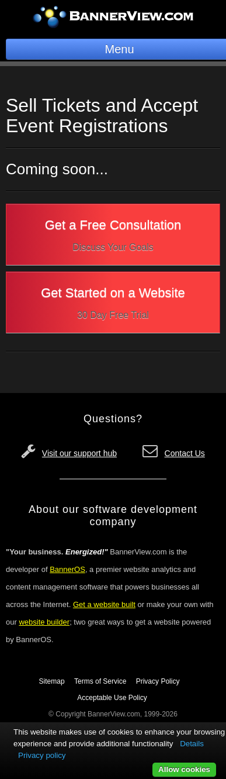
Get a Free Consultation (113, 237)
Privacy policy (41, 755)
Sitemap (52, 681)
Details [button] (192, 743)
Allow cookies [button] (184, 769)
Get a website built (104, 604)
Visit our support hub (79, 453)
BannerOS (67, 569)
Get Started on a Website (113, 305)
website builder (44, 622)
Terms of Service (100, 681)
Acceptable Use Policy (112, 698)
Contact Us (185, 453)
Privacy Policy (158, 681)
